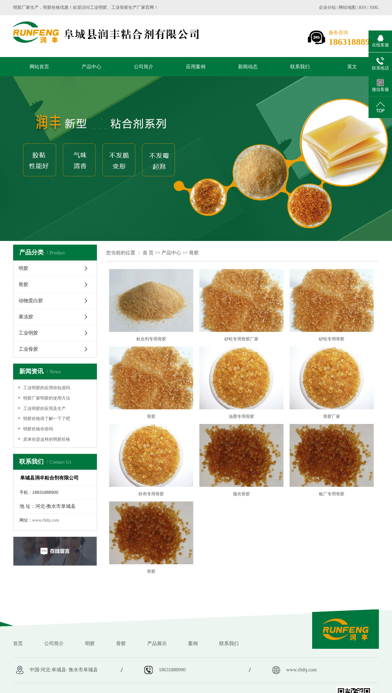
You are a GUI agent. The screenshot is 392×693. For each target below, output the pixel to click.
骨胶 (23, 284)
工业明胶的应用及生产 (44, 408)
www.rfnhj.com (45, 520)
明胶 (23, 268)
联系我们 (300, 66)
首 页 (148, 252)
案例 (193, 643)
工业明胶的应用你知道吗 (46, 388)
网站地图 (348, 7)
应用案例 (195, 66)
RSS (362, 7)
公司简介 (143, 66)
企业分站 (327, 7)
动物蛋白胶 (31, 300)
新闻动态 (248, 66)
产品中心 (91, 66)
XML (374, 7)
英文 (352, 66)
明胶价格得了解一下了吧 (46, 418)
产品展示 (157, 643)
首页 (18, 643)
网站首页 (39, 66)
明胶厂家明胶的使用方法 (46, 398)
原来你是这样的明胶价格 (46, 439)
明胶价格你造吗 (37, 429)
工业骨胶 (28, 349)
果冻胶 (26, 316)
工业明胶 (28, 333)
